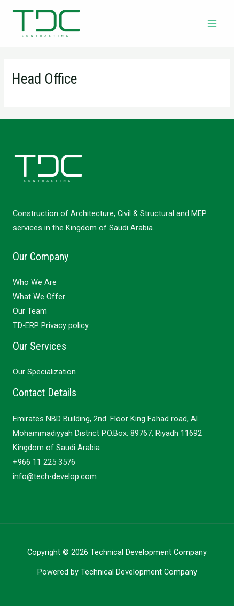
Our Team (30, 311)
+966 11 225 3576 (44, 462)
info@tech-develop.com (55, 476)
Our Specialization (44, 372)
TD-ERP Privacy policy (51, 325)
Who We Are (35, 282)
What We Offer (39, 296)
